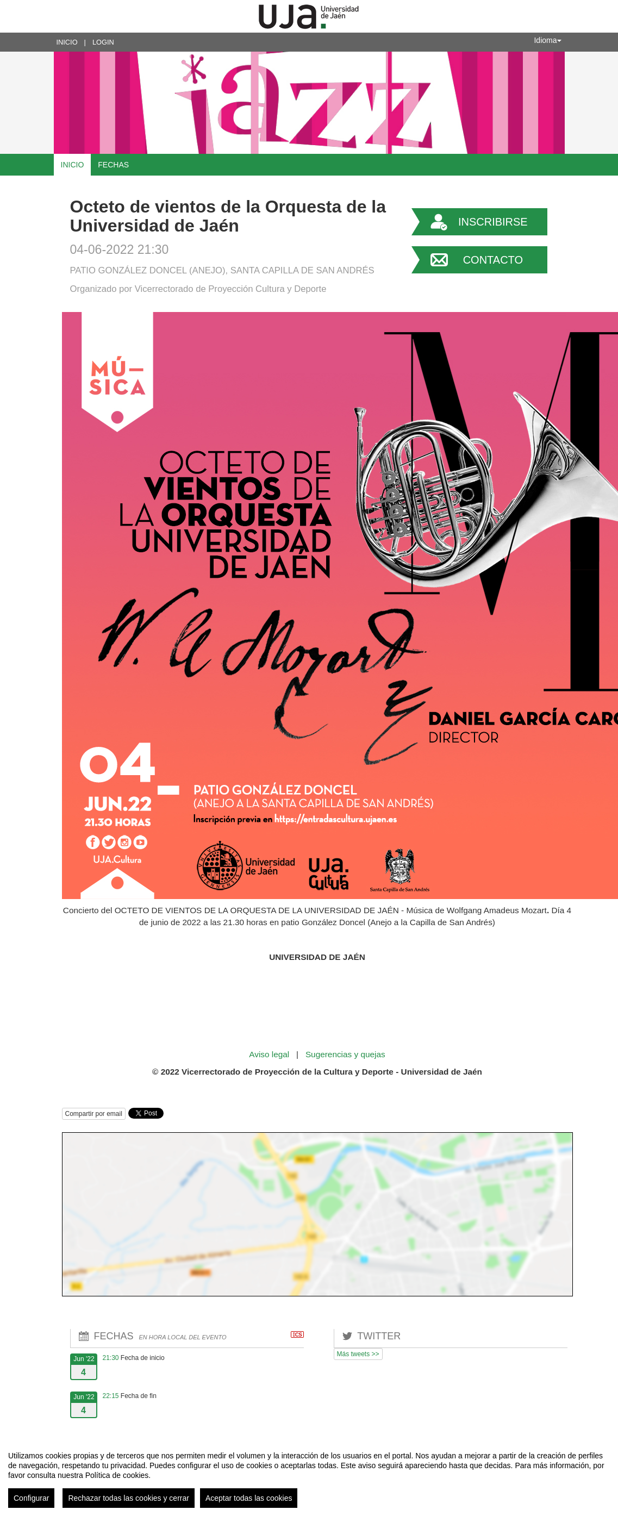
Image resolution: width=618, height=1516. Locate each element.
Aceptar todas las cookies (248, 1498)
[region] (309, 1475)
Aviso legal (270, 1054)
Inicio (67, 42)
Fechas (113, 164)
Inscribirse (493, 222)
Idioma (547, 40)
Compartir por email (93, 1114)
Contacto (493, 260)
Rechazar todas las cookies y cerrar (128, 1498)
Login (103, 42)
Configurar (31, 1498)
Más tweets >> (358, 1354)
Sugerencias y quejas (345, 1054)
